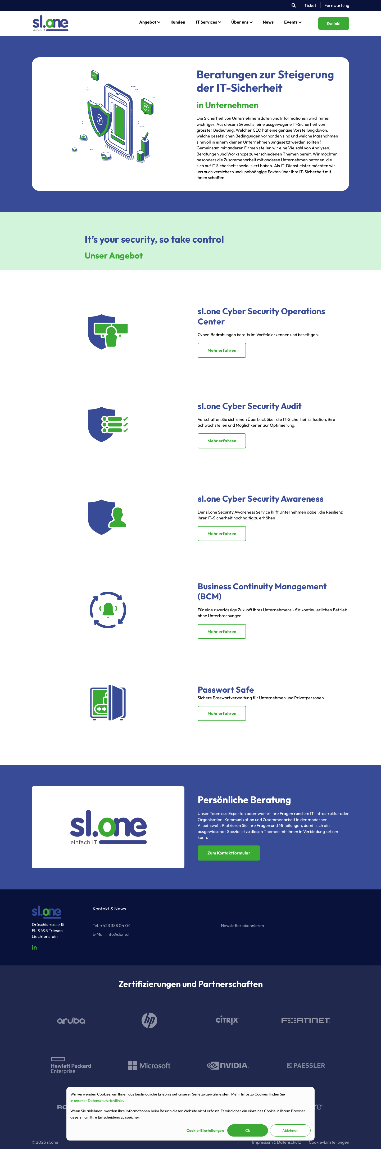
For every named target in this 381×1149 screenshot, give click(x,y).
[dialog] (190, 1114)
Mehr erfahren (221, 350)
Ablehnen (290, 1130)
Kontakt (334, 23)
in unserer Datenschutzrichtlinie (96, 1100)
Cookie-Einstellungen (205, 1130)
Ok (247, 1130)
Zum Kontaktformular (228, 853)
